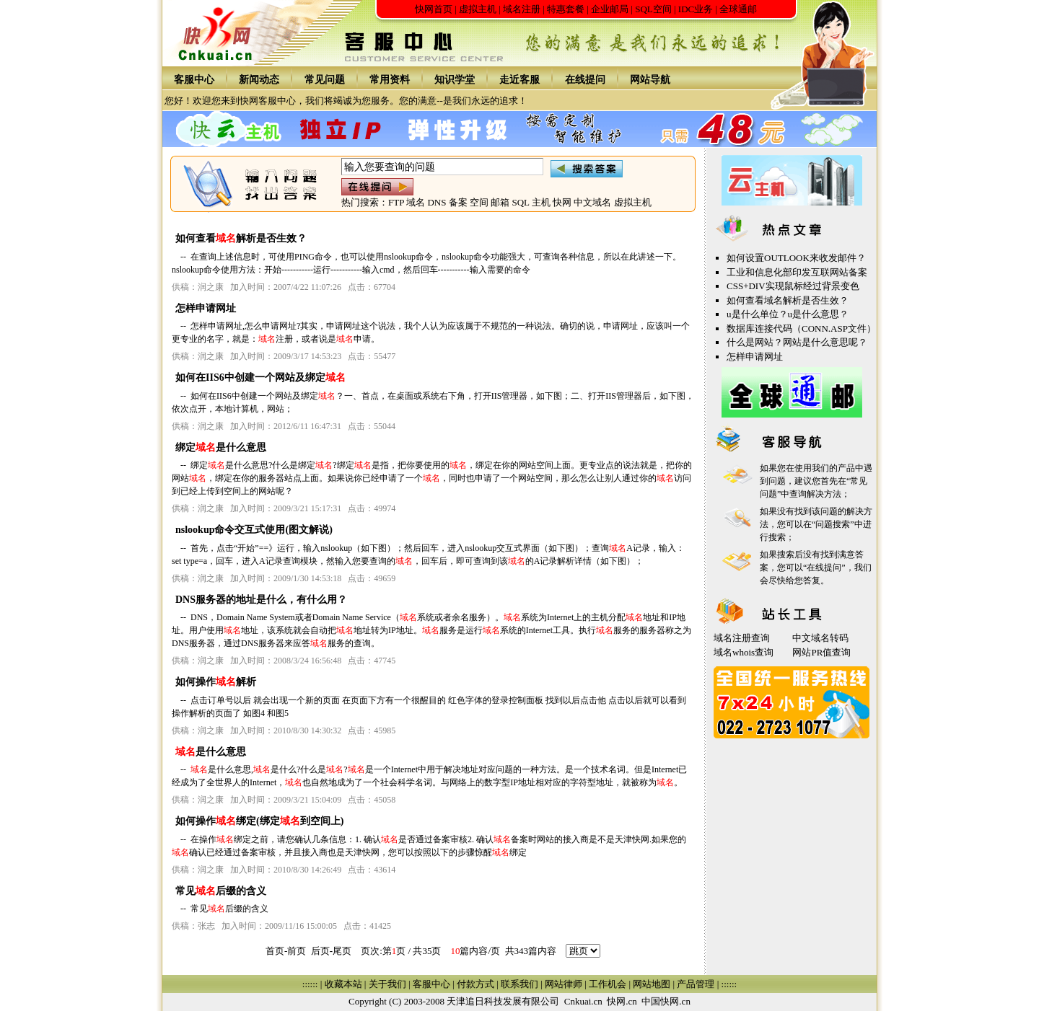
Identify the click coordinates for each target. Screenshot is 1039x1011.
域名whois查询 (743, 652)
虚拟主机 (477, 9)
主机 (541, 202)
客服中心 (194, 79)
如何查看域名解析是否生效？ (788, 300)
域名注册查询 (742, 637)
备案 (458, 202)
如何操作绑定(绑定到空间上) (259, 821)
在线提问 (585, 79)
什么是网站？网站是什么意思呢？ (797, 342)
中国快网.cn (666, 1001)
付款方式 (475, 984)
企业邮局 (609, 9)
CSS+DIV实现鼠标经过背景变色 (793, 286)
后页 (320, 950)
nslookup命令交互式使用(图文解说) (254, 529)
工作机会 (607, 984)
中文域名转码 (820, 637)
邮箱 (500, 202)
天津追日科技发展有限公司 (503, 1001)
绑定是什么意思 (220, 447)
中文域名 (592, 202)
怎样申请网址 (205, 308)
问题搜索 (832, 524)
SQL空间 (653, 9)
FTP (396, 202)
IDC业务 (695, 9)
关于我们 (387, 984)
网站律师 (563, 984)
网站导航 (650, 79)
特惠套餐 (565, 9)
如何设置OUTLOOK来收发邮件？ (796, 257)
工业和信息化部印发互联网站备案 (797, 272)
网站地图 (651, 984)
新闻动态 (259, 79)
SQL (520, 202)
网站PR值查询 (821, 652)
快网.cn (622, 1001)
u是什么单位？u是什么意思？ (788, 314)
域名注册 (521, 9)
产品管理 (695, 984)
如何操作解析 (215, 681)
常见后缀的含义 (220, 891)
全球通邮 (738, 9)
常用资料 (389, 79)
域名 (415, 202)
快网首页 (433, 9)
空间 (479, 202)
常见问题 (324, 79)
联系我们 (519, 984)
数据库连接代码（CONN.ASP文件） (801, 328)
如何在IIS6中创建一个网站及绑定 (260, 377)
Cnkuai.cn (583, 1001)
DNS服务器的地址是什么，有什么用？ (261, 599)
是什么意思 (210, 751)
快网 (562, 202)
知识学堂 (454, 79)
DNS (436, 202)
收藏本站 (343, 984)
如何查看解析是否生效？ (241, 238)
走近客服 (519, 79)
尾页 (342, 950)
